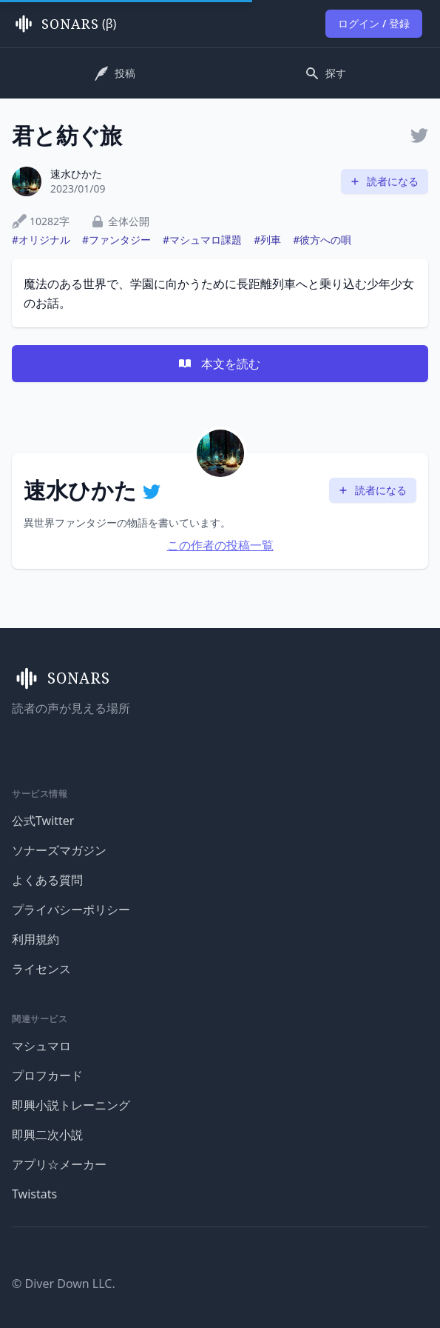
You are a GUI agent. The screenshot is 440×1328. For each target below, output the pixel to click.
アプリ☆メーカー (59, 1164)
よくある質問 (47, 880)
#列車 (267, 240)
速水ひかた (76, 174)
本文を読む (218, 364)
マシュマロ (41, 1046)
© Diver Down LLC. (63, 1283)
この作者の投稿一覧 (220, 545)
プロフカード (47, 1075)
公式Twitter (43, 821)
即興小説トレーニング (71, 1105)
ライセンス (41, 969)
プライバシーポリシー (71, 909)
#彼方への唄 (322, 240)
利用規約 (35, 939)
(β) (64, 24)
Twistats (34, 1194)
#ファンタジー (116, 240)
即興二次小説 (47, 1135)
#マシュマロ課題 (202, 240)
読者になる (384, 181)
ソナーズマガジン (59, 850)
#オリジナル (41, 240)
